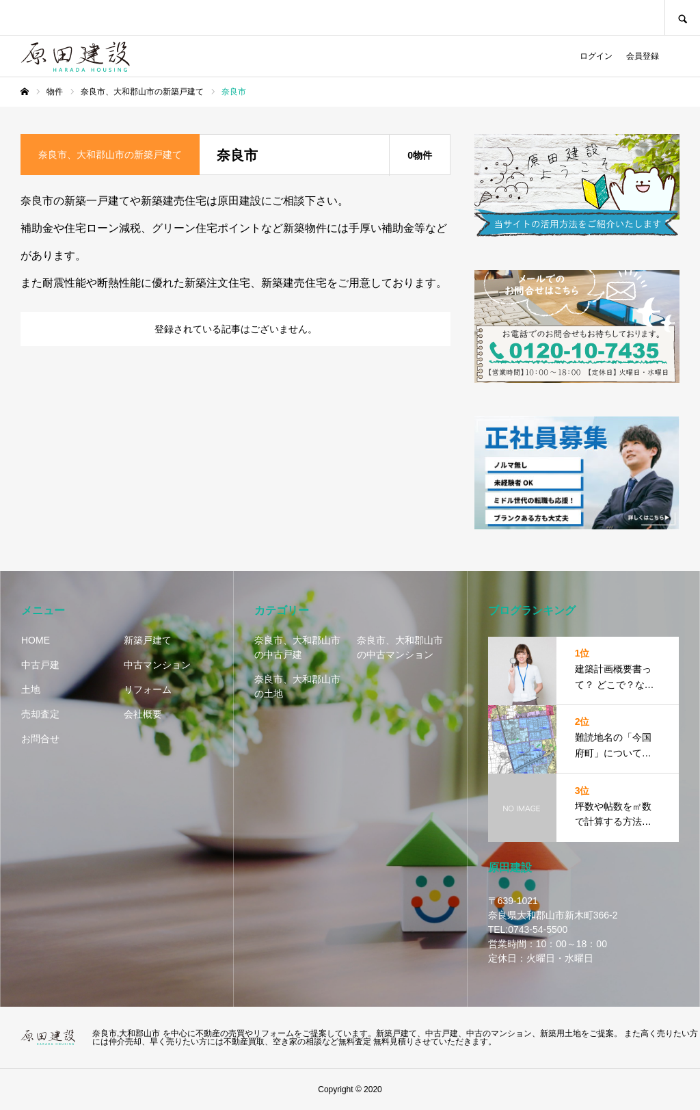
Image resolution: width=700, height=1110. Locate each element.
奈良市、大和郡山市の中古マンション (400, 647)
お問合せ (40, 738)
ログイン (596, 56)
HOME (35, 640)
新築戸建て (148, 640)
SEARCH (682, 17)
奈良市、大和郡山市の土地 (297, 686)
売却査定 (40, 714)
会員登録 (642, 56)
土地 (30, 689)
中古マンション (157, 664)
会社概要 (143, 714)
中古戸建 (40, 664)
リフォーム (148, 689)
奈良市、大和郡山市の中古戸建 (297, 647)
